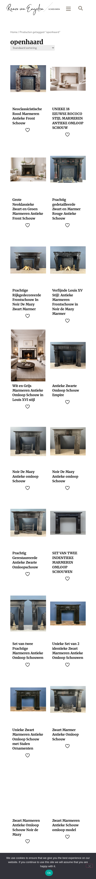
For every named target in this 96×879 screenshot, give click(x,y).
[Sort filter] (32, 49)
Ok (49, 872)
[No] (89, 866)
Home (14, 33)
